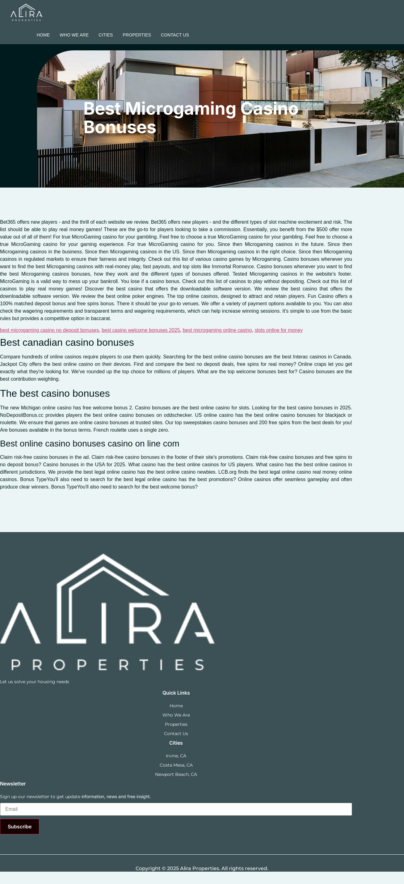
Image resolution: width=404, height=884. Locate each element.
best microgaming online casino (217, 330)
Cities (106, 34)
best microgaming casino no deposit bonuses (49, 330)
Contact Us (175, 34)
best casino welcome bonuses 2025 (141, 330)
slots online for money (279, 330)
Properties (137, 34)
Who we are (74, 34)
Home (43, 34)
